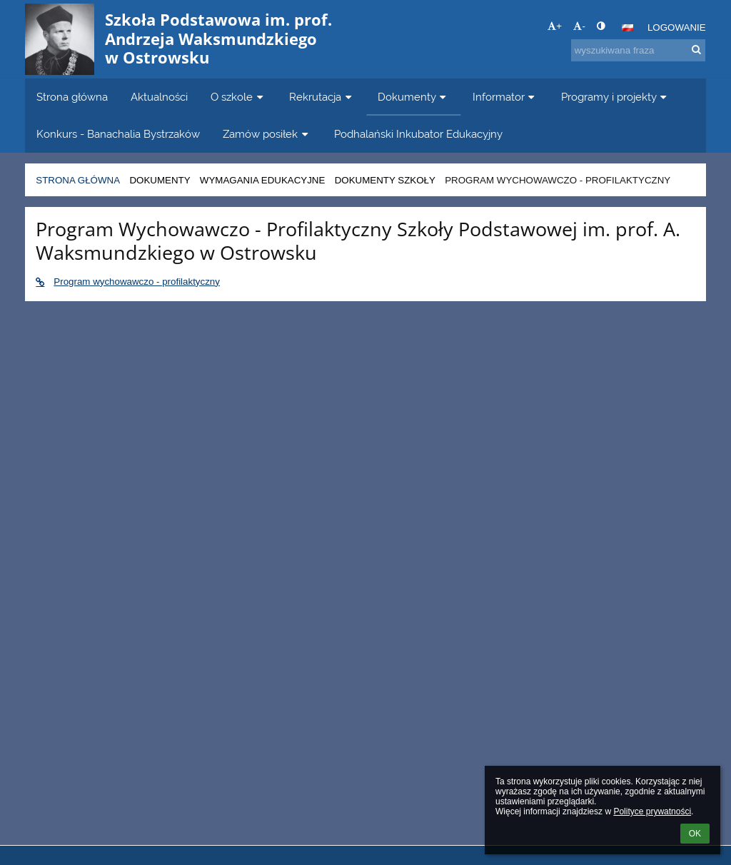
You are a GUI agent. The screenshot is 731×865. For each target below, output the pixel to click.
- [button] (579, 26)
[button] (627, 27)
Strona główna (78, 180)
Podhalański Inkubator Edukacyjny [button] (418, 134)
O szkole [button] (238, 97)
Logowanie (676, 27)
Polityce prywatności (652, 811)
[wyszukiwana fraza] (638, 50)
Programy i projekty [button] (615, 97)
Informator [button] (505, 97)
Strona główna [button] (72, 97)
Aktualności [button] (159, 97)
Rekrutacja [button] (322, 97)
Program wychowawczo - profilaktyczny (557, 180)
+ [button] (555, 26)
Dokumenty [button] (414, 97)
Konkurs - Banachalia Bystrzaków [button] (118, 134)
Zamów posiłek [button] (267, 134)
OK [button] (695, 834)
